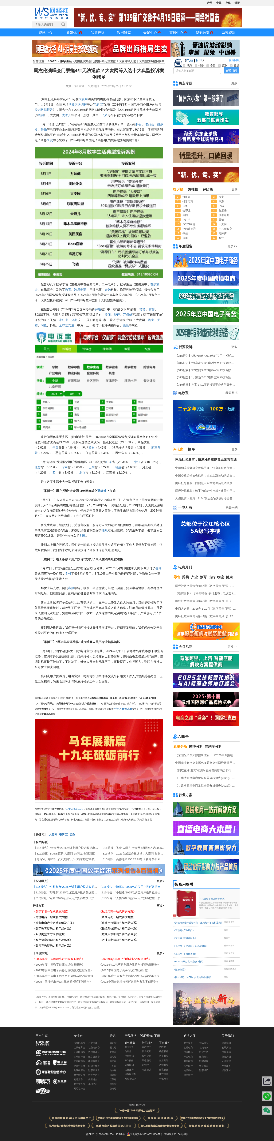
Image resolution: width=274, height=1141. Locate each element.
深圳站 (113, 1084)
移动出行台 (79, 1056)
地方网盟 (163, 1074)
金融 (108, 289)
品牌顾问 (129, 1065)
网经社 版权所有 (137, 1105)
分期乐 (223, 210)
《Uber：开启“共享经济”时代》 (189, 961)
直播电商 (188, 1047)
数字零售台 (94, 1070)
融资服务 (163, 1056)
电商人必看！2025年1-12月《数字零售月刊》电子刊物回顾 (206, 608)
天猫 (221, 219)
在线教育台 (79, 1047)
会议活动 (185, 647)
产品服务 (226, 1065)
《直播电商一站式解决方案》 (117, 917)
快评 (191, 449)
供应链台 (92, 1079)
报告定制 (146, 1056)
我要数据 (231, 393)
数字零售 (188, 1043)
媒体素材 (226, 1070)
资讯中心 (45, 33)
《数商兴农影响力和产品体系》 (119, 934)
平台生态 (42, 1035)
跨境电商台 (79, 1043)
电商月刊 (185, 567)
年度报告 (185, 246)
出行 (212, 577)
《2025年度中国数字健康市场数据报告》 (59, 964)
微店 (126, 325)
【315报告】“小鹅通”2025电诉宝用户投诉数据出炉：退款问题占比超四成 (145, 892)
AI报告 (183, 737)
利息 (83, 535)
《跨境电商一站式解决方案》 (51, 917)
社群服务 (129, 1069)
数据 (44, 109)
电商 (189, 60)
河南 (64, 467)
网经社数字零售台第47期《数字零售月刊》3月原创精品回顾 (206, 585)
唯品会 (149, 124)
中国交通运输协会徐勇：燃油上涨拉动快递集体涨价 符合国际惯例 (206, 475)
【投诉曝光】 (41, 881)
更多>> (232, 246)
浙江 (137, 462)
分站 (113, 1035)
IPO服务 (129, 1060)
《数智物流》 (180, 969)
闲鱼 (44, 325)
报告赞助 (146, 1051)
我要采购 (231, 507)
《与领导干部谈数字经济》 (219, 904)
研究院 (145, 1065)
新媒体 (71, 33)
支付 (68, 573)
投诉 (38, 109)
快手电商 (224, 215)
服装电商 (188, 1061)
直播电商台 (79, 1061)
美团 (108, 314)
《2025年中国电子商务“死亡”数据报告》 (124, 970)
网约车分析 (213, 746)
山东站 (113, 1070)
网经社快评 (130, 1078)
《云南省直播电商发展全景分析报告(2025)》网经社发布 (206, 778)
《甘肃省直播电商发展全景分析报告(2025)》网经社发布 (206, 785)
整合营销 (129, 1056)
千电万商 (185, 507)
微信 (185, 233)
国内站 (113, 1047)
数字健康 (203, 1061)
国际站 (113, 1043)
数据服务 (163, 1051)
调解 (84, 104)
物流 (220, 577)
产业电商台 (94, 1043)
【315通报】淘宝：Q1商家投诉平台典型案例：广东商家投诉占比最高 (206, 384)
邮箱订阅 (231, 70)
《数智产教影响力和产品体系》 (53, 945)
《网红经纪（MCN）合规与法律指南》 (192, 977)
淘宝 (151, 320)
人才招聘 (226, 1061)
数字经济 (203, 1070)
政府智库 (146, 1047)
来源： (70, 86)
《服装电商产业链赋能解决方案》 (54, 922)
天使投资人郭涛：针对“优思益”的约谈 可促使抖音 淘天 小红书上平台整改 (206, 498)
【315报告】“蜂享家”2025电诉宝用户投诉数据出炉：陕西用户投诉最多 (144, 886)
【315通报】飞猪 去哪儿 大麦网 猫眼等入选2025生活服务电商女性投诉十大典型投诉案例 (156, 847)
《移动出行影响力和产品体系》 (119, 922)
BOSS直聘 (188, 224)
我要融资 (202, 33)
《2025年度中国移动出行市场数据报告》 (59, 958)
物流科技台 (94, 1061)
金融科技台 (79, 1065)
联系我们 (226, 1043)
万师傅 (127, 314)
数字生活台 (94, 1075)
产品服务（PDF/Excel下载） (144, 1035)
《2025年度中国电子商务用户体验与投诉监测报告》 (66, 976)
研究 (50, 140)
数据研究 (124, 33)
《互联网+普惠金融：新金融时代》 (191, 946)
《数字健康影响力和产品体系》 (53, 939)
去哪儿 (66, 115)
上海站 (113, 1056)
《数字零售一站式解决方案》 (51, 911)
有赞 (152, 309)
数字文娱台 (79, 1084)
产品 (209, 2)
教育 (68, 289)
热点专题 (185, 83)
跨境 (185, 577)
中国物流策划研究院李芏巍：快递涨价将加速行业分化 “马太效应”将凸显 (206, 467)
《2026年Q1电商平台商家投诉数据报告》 (125, 958)
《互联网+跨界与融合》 (185, 938)
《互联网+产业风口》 (184, 930)
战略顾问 (146, 1060)
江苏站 (113, 1079)
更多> (160, 881)
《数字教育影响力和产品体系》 (53, 928)
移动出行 (188, 1065)
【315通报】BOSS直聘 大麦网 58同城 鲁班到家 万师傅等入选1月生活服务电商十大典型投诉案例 (95, 853)
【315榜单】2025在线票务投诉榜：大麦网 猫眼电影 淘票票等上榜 (142, 853)
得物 (44, 129)
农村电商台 (94, 1052)
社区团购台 (79, 1052)
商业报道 (129, 1047)
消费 (71, 104)
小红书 (63, 320)
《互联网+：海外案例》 (185, 953)
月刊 (198, 60)
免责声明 (226, 1056)
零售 (177, 577)
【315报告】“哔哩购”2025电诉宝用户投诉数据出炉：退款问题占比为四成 (79, 892)
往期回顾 (234, 60)
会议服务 (163, 1069)
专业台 (78, 1035)
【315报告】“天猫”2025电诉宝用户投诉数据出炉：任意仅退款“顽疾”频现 (145, 898)
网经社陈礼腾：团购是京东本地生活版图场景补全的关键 (206, 483)
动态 (187, 65)
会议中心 (150, 33)
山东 (91, 467)
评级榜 (208, 189)
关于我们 (228, 1035)
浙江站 (113, 1061)
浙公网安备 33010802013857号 (146, 1134)
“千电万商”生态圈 (123, 709)
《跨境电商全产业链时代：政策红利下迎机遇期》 (198, 922)
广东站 (113, 1065)
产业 (194, 577)
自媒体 (128, 1051)
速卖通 (69, 325)
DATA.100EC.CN (74, 809)
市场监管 (203, 1043)
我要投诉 (98, 33)
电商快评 (188, 1075)
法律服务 (163, 1065)
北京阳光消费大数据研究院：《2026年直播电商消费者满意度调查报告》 (206, 755)
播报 (237, 2)
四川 (55, 472)
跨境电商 (80, 289)
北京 (82, 472)
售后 (55, 447)
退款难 (101, 490)
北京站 (113, 1052)
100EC (52, 61)
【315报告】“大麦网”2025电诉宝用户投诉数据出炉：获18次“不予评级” (78, 847)
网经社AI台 (79, 1088)
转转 (142, 309)
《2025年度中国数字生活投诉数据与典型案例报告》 (132, 976)
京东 (221, 201)
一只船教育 (225, 228)
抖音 (139, 124)
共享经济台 (79, 1070)
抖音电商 (187, 201)
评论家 (178, 449)
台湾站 (113, 1088)
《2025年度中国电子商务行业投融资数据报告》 (63, 970)
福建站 (113, 1075)
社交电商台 (94, 1047)
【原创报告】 (41, 953)
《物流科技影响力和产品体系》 (119, 928)
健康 (229, 577)
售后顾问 (163, 1060)
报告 (50, 109)
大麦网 (83, 99)
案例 (41, 115)
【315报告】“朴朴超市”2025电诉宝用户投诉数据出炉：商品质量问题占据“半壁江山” (86, 886)
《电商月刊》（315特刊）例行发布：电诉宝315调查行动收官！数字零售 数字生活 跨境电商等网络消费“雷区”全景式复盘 (206, 593)
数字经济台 (79, 1075)
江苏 (38, 467)
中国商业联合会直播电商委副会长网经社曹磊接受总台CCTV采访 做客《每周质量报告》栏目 (206, 762)
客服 (71, 588)
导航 (228, 2)
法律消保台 (94, 1065)
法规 (105, 530)
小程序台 (92, 1084)
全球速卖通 (189, 228)
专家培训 (146, 1069)
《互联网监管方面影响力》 (50, 934)
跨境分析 (196, 746)
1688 (185, 237)
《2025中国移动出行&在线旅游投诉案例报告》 (62, 981)
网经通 (162, 1047)
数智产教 (203, 1052)
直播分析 (180, 746)
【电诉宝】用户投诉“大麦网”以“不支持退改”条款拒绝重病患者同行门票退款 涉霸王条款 (89, 859)
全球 (62, 325)
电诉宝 (98, 104)
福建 (118, 467)
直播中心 (176, 33)
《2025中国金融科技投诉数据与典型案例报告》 (129, 981)
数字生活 (66, 61)
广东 (109, 462)
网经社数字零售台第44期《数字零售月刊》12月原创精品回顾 (206, 616)
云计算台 (78, 1079)
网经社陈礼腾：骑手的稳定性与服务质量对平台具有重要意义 (206, 490)
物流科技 (188, 1070)
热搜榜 (193, 189)
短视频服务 (130, 1074)
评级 (98, 309)
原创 (72, 834)
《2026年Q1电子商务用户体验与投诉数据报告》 (129, 964)
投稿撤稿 (226, 1052)
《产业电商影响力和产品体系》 (119, 939)
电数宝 (183, 393)
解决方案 (190, 1035)
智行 (117, 314)
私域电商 (203, 1047)
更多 (234, 83)
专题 (218, 2)
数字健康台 (94, 1056)
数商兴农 (203, 1056)
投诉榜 (178, 189)
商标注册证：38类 (174, 1134)
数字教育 (203, 1065)
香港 (158, 568)
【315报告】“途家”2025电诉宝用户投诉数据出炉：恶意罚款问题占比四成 (79, 898)
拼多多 (186, 196)
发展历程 (226, 1047)
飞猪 (105, 115)
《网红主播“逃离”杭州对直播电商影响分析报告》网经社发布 (206, 770)
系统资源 (228, 33)
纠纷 (78, 104)
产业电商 (188, 1056)
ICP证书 (120, 1134)
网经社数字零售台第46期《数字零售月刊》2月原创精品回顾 (206, 601)
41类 (185, 1134)
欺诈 (91, 447)
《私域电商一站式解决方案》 (117, 911)
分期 (74, 320)
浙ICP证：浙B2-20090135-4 (100, 1134)
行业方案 (38, 905)
